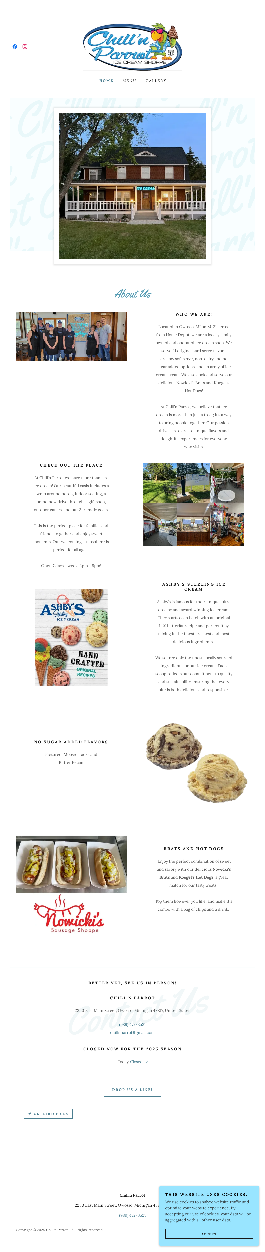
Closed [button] (136, 1061)
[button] (145, 1062)
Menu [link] (130, 80)
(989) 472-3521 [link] (132, 1024)
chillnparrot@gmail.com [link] (132, 1032)
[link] (15, 47)
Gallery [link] (156, 80)
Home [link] (106, 80)
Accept (209, 1241)
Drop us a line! (132, 1089)
